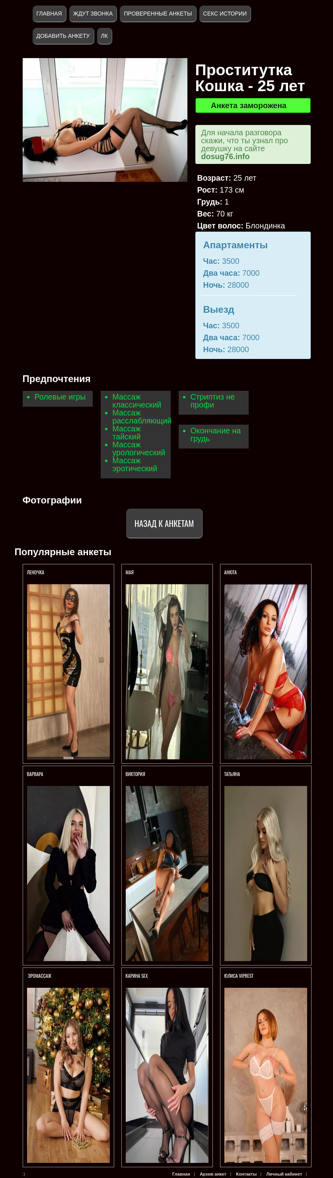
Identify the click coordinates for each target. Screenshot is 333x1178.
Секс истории (225, 13)
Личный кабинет (284, 1174)
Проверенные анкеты (158, 13)
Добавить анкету (63, 36)
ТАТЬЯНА (232, 773)
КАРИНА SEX (137, 975)
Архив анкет (213, 1174)
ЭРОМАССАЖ (40, 975)
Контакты (246, 1174)
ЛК (104, 36)
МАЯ (130, 572)
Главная (49, 13)
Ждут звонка (93, 13)
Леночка (36, 572)
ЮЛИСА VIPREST (239, 975)
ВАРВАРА (36, 773)
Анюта (230, 572)
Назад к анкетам (164, 523)
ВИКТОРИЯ (136, 773)
